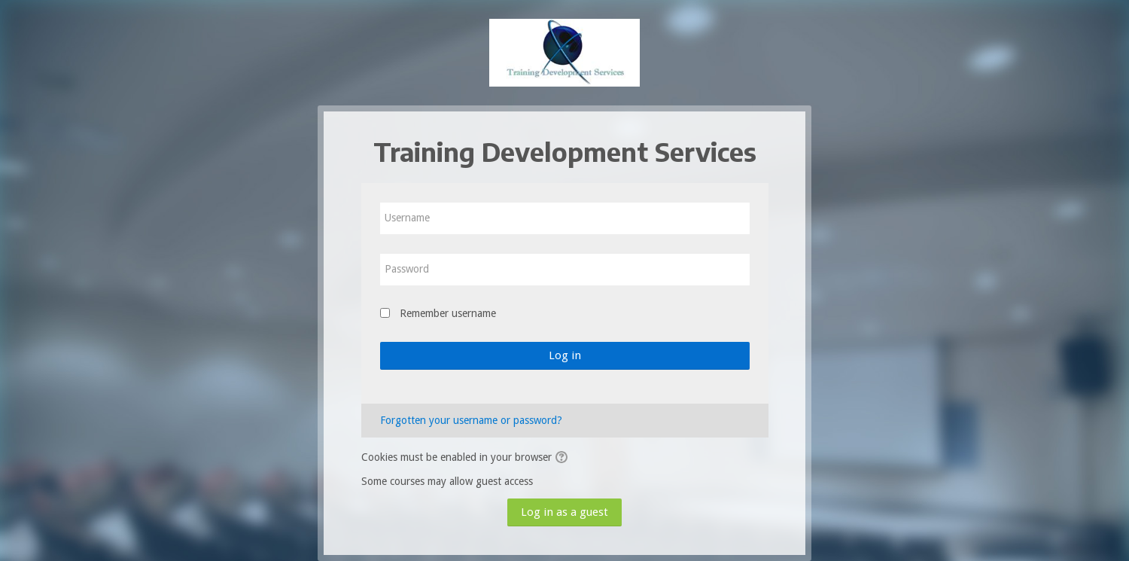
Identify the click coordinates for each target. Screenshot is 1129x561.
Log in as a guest (564, 512)
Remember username (448, 313)
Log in (565, 355)
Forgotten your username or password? (471, 420)
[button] (564, 458)
